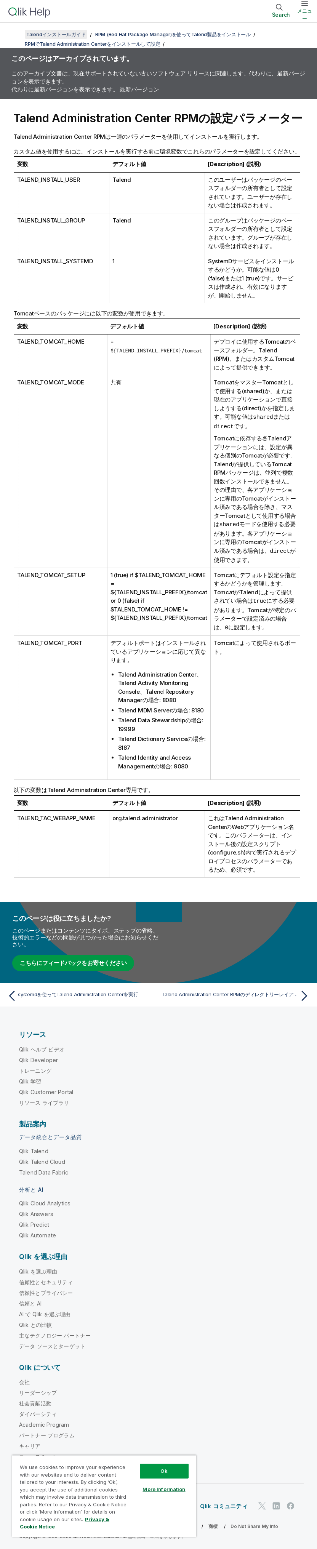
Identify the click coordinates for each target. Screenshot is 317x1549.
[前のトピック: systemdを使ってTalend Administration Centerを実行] (80, 994)
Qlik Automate (37, 1233)
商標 (213, 1524)
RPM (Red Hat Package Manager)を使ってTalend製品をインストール (173, 34)
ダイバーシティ (38, 1411)
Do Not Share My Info (254, 1524)
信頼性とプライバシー (46, 1290)
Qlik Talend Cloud (42, 1159)
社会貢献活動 (35, 1401)
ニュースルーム (38, 1454)
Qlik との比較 (35, 1322)
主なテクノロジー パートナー (55, 1333)
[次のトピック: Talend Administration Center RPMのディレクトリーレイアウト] (236, 994)
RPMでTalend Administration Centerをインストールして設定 (92, 44)
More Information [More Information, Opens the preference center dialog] (163, 1489)
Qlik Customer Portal (46, 1090)
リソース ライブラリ (44, 1100)
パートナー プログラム (47, 1433)
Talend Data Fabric (43, 1170)
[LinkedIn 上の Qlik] (276, 1504)
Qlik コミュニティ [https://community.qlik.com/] (224, 1503)
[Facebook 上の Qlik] (290, 1504)
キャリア (30, 1443)
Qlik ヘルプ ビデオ (41, 1047)
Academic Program (44, 1422)
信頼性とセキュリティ (46, 1280)
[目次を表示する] (15, 34)
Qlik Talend (33, 1149)
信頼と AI (30, 1301)
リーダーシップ (38, 1390)
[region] (104, 1496)
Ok (163, 1471)
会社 (24, 1379)
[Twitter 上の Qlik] (262, 1504)
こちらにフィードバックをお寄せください (73, 960)
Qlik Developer (38, 1058)
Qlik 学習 (30, 1079)
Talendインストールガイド (56, 34)
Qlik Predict (34, 1222)
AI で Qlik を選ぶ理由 (44, 1312)
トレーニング (35, 1068)
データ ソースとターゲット (52, 1344)
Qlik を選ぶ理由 (38, 1269)
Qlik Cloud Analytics (44, 1201)
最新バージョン (139, 89)
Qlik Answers (36, 1211)
